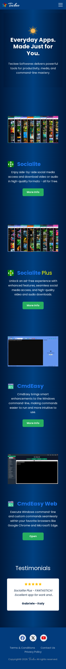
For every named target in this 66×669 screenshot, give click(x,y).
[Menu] (60, 4)
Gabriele (28, 603)
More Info (33, 192)
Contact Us (48, 648)
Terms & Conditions (22, 648)
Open (33, 536)
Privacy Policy (33, 652)
